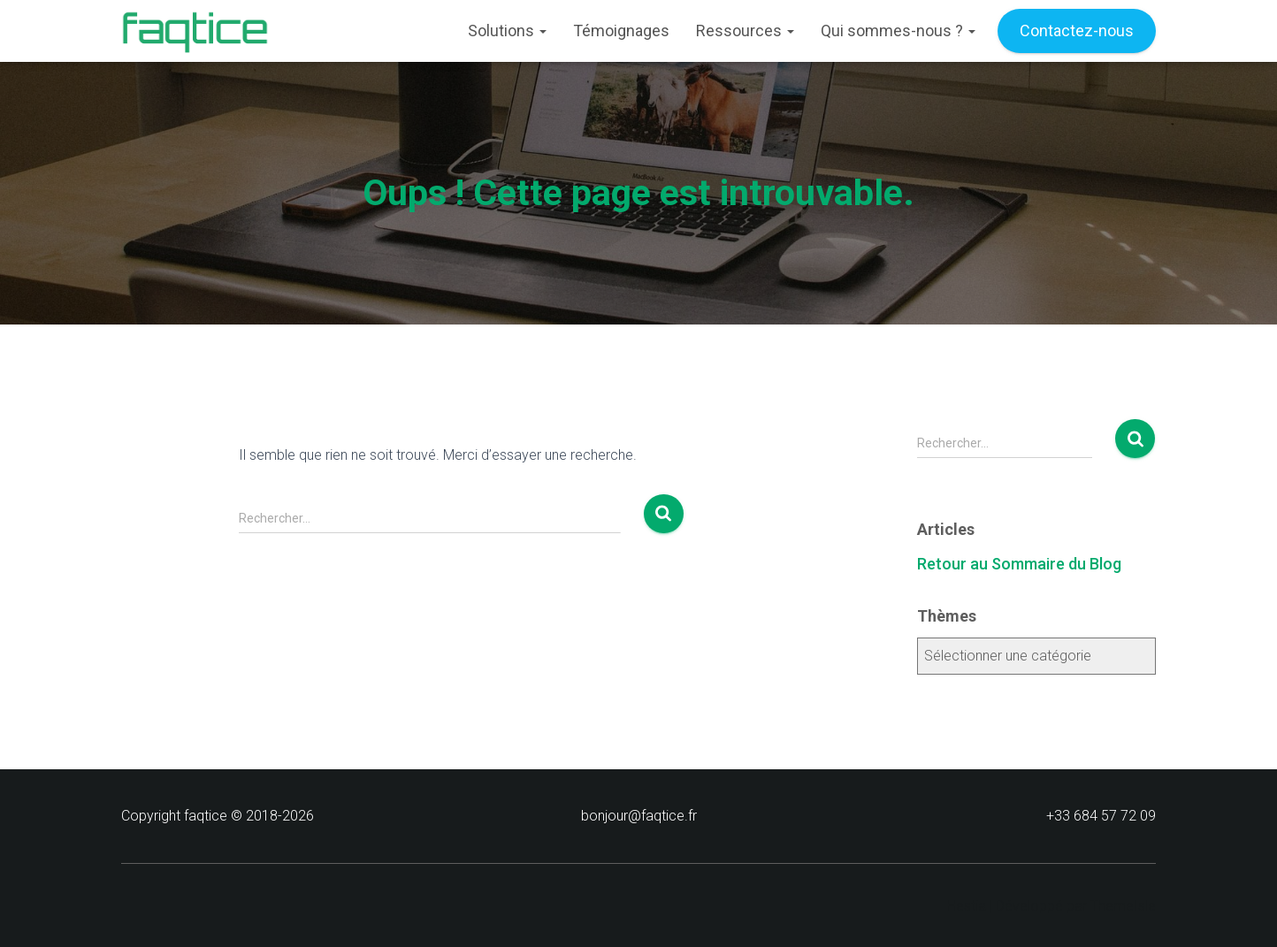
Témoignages (621, 30)
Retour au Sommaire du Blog (1019, 563)
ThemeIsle (1123, 905)
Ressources (745, 30)
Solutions (507, 30)
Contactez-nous (1077, 30)
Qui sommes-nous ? (898, 30)
